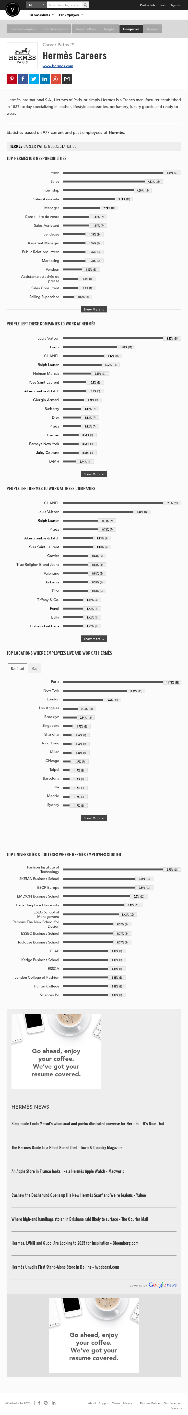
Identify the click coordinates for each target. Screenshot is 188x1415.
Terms (116, 1403)
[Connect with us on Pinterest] (46, 1403)
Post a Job (147, 5)
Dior (55, 417)
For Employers (71, 14)
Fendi (54, 608)
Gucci (54, 347)
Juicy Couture (47, 452)
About (92, 1403)
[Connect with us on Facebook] (39, 1403)
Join (162, 5)
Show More (94, 309)
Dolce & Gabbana (44, 626)
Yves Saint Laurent (44, 382)
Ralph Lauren (48, 365)
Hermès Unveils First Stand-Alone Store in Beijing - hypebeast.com (65, 1267)
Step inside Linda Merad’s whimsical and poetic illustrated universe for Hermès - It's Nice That (88, 1124)
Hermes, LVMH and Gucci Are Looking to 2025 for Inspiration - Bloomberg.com (75, 1243)
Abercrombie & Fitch (41, 391)
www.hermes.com (58, 66)
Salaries (150, 29)
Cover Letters (84, 29)
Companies (129, 29)
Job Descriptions (54, 29)
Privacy (127, 1403)
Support (104, 1403)
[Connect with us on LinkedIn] (54, 1403)
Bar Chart (17, 668)
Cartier (53, 435)
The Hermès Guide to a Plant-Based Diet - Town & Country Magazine (67, 1147)
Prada (54, 426)
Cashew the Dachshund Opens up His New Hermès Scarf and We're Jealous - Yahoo (79, 1195)
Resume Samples (22, 29)
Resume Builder (150, 1403)
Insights (107, 29)
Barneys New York (44, 444)
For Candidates (41, 14)
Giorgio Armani (46, 400)
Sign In (175, 5)
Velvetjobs (12, 9)
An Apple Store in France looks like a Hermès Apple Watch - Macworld (68, 1171)
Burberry (52, 409)
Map (34, 668)
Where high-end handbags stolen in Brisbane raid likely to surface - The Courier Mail (80, 1219)
